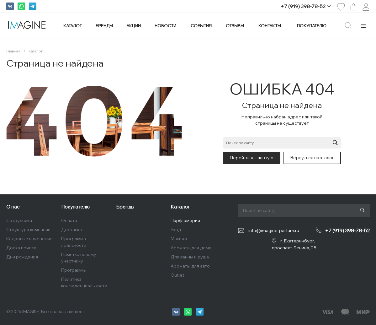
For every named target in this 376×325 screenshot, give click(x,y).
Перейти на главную (251, 157)
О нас (12, 207)
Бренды (125, 207)
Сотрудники (19, 220)
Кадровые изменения (29, 238)
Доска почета (21, 248)
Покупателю (75, 207)
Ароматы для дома (191, 248)
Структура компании (28, 229)
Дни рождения (22, 257)
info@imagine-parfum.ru (273, 230)
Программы (74, 270)
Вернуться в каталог (312, 157)
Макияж (179, 238)
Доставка (71, 229)
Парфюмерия (185, 220)
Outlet (177, 275)
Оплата (69, 220)
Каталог (180, 207)
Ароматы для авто (190, 266)
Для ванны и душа (190, 257)
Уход (176, 229)
